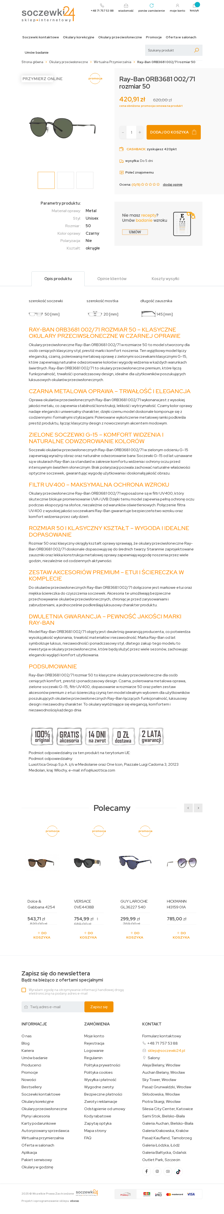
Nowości (29, 1079)
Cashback (136, 149)
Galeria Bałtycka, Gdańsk (164, 1152)
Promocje (154, 37)
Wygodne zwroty (99, 1087)
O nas (27, 1036)
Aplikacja (29, 1152)
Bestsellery (32, 1087)
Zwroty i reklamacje (100, 1101)
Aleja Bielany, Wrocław (161, 1065)
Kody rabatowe (97, 1116)
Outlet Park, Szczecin (161, 1159)
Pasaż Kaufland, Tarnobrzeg (167, 1138)
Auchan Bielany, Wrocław (163, 1072)
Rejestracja (94, 1043)
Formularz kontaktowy (161, 1036)
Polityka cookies (98, 1072)
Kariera (28, 1050)
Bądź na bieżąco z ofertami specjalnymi (62, 976)
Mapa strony (95, 1130)
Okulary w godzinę (37, 1167)
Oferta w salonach (181, 37)
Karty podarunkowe (39, 1123)
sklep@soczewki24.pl (166, 1050)
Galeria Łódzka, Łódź (161, 1145)
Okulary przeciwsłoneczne (120, 37)
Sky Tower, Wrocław (159, 1079)
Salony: (154, 1057)
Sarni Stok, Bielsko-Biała (163, 1116)
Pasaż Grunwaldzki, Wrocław (166, 1087)
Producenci (31, 1065)
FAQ (87, 1138)
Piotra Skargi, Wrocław (161, 1101)
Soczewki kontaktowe (41, 37)
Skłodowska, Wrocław (161, 1094)
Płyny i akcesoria (36, 1116)
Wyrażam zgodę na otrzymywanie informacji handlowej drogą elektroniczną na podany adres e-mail (76, 991)
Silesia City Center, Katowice (167, 1108)
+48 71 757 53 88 (162, 1043)
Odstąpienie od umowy (104, 1108)
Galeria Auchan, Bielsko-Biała (167, 1123)
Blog (26, 1043)
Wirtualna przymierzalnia (43, 1138)
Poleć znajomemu (136, 172)
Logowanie (94, 1050)
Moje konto (94, 1036)
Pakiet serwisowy (37, 1159)
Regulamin (93, 1058)
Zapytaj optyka (98, 1123)
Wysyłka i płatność (100, 1079)
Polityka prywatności (102, 1065)
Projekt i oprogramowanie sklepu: (50, 1201)
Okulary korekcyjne (78, 37)
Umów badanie (36, 52)
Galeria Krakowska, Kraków (165, 1130)
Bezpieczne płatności (103, 1094)
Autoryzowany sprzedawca (45, 1130)
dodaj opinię (172, 184)
